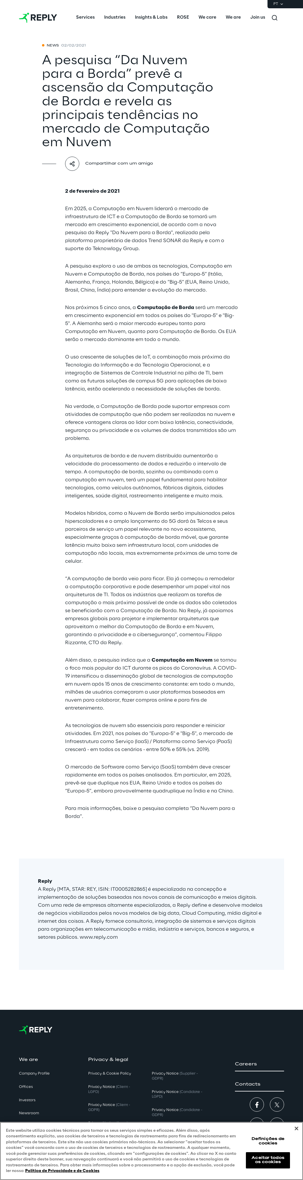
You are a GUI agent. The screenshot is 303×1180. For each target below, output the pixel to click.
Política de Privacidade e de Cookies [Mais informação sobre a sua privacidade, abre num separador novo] (62, 1171)
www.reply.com (99, 937)
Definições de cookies (268, 1141)
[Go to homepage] (38, 17)
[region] (151, 1151)
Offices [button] (26, 1087)
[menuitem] (85, 17)
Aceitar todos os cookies (268, 1160)
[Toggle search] (274, 17)
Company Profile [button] (34, 1073)
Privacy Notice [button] (109, 1089)
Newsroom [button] (29, 1113)
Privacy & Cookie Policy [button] (109, 1073)
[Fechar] (296, 1128)
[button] (259, 1064)
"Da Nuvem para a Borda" (141, 232)
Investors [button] (27, 1100)
